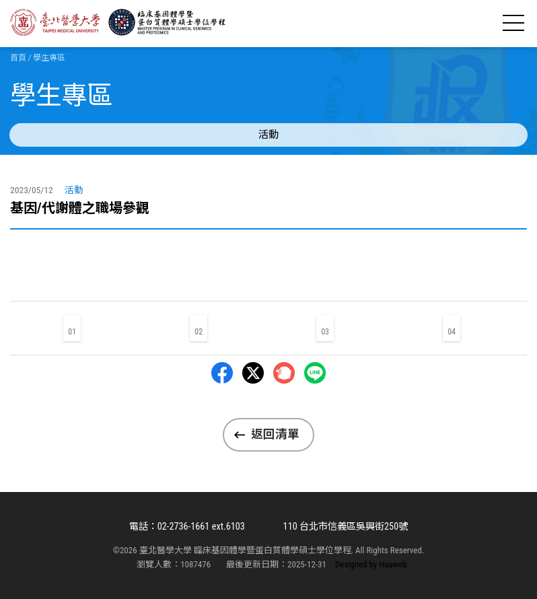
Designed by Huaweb (371, 564)
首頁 (18, 58)
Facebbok (222, 373)
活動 (268, 135)
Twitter (253, 373)
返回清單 (275, 434)
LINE (315, 373)
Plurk (284, 373)
